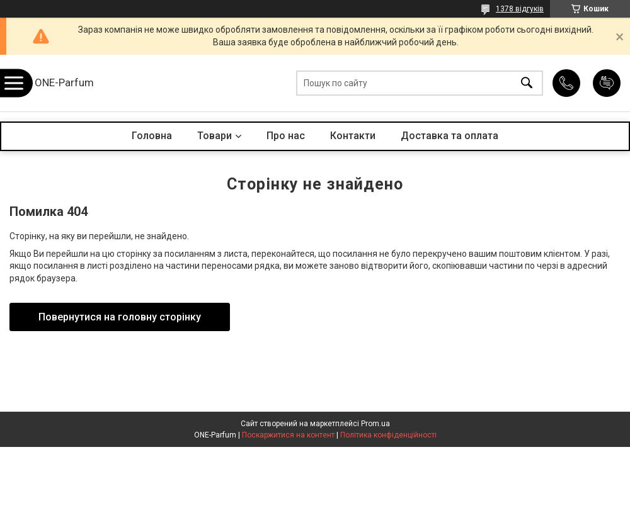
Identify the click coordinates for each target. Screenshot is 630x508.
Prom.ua (375, 423)
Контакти (352, 136)
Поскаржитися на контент (288, 435)
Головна (152, 136)
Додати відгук (607, 83)
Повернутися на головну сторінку (119, 317)
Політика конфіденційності (388, 435)
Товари (214, 136)
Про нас (285, 136)
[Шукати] (527, 83)
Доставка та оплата (449, 136)
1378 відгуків (520, 8)
